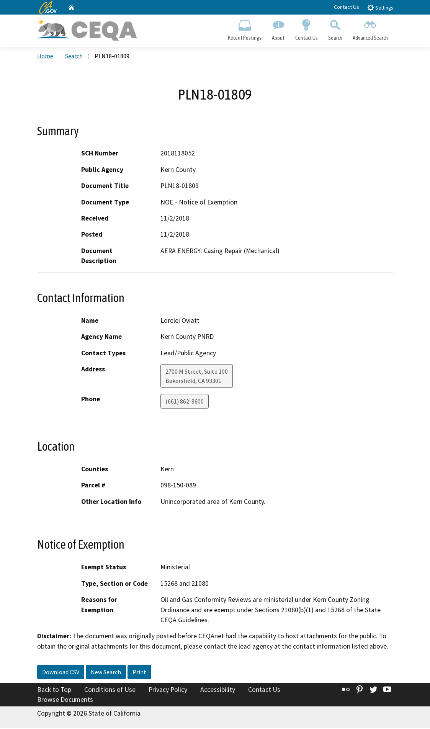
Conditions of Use (110, 691)
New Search (106, 673)
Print (139, 673)
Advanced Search (370, 29)
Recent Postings (244, 29)
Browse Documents (65, 700)
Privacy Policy (168, 691)
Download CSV (60, 673)
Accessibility (217, 691)
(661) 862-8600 (184, 402)
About (278, 29)
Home (45, 57)
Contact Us (346, 6)
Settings (380, 7)
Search (335, 29)
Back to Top (54, 691)
